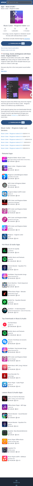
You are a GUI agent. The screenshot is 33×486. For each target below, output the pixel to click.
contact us (15, 115)
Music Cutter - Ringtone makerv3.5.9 (12, 133)
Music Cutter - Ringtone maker (15, 25)
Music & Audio (10, 7)
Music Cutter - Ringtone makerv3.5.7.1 (12, 142)
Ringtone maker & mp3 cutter (8, 50)
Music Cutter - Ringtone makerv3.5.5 (12, 148)
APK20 (3, 2)
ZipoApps (27, 38)
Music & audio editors (13, 48)
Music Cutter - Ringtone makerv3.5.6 (12, 145)
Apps (2, 7)
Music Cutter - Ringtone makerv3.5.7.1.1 (13, 139)
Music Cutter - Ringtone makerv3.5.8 (12, 136)
